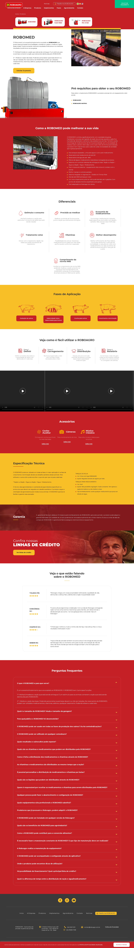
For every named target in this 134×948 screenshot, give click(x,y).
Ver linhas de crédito (24, 552)
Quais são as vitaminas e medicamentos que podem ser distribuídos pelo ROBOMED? (54, 749)
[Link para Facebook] (60, 900)
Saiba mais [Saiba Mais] (45, 444)
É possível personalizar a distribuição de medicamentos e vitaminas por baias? (51, 772)
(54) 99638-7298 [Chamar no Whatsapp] (70, 930)
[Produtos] (37, 8)
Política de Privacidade (112, 927)
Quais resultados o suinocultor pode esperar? (36, 742)
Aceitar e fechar (121, 944)
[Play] (23, 391)
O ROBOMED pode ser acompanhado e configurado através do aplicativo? (49, 856)
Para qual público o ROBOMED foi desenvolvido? (38, 719)
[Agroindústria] (69, 8)
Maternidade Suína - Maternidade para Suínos (53, 319)
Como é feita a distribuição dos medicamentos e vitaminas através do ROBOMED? (52, 757)
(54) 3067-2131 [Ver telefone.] (69, 927)
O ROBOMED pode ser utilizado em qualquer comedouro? (42, 734)
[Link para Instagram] (67, 900)
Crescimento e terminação (107, 318)
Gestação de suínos (26, 318)
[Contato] (80, 8)
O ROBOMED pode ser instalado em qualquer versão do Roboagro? (46, 818)
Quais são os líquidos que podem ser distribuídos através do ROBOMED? (48, 780)
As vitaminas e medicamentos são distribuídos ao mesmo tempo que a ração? (50, 765)
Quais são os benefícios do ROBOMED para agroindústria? (42, 826)
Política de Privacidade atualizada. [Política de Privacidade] (91, 944)
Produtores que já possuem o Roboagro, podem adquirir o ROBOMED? (47, 810)
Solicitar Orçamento (24, 70)
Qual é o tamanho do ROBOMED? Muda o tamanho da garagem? (44, 711)
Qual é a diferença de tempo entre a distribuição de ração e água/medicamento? (51, 879)
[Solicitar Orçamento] (124, 4)
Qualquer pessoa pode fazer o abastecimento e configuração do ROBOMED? (50, 795)
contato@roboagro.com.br (90, 927)
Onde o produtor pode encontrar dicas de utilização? (39, 864)
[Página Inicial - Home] (14, 5)
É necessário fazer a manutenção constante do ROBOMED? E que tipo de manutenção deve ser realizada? (62, 841)
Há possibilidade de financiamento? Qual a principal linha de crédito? (46, 871)
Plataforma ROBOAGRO (64, 4)
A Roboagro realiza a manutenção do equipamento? (39, 848)
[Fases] (59, 8)
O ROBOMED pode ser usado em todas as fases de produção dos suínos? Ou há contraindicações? (59, 726)
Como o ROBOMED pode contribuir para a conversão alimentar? (44, 833)
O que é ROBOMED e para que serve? (33, 683)
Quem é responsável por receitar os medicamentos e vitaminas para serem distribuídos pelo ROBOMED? (62, 787)
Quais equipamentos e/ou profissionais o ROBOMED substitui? (44, 803)
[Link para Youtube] (74, 900)
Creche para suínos (80, 318)
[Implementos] (49, 8)
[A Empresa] (27, 8)
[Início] (21, 913)
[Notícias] (46, 3)
